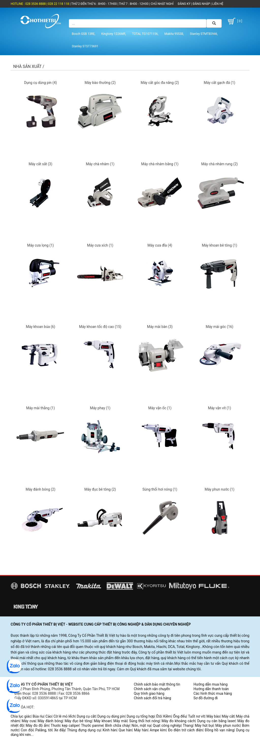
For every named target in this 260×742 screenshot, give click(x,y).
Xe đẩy (59, 730)
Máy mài (120, 721)
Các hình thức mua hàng (212, 693)
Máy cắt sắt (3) (40, 164)
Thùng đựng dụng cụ (84, 730)
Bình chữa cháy (117, 725)
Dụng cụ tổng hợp (141, 716)
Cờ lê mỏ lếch (64, 716)
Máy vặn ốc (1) (160, 408)
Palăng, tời (43, 730)
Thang (188, 725)
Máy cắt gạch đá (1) (219, 83)
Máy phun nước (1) (219, 489)
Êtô (158, 716)
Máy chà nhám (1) (100, 164)
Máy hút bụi (204, 725)
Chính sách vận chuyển (152, 689)
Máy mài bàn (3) (160, 327)
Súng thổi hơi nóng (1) (159, 489)
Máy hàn (141, 730)
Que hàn (125, 730)
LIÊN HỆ (217, 4)
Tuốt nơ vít (196, 716)
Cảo (48, 716)
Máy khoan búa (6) (40, 327)
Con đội (27, 730)
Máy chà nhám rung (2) (219, 164)
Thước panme (92, 725)
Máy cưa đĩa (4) (160, 245)
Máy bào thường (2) (100, 83)
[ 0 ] (234, 21)
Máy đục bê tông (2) (100, 489)
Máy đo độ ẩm (37, 725)
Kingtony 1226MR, (113, 34)
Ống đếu (179, 716)
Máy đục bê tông (78, 721)
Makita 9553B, (174, 34)
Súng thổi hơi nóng (144, 721)
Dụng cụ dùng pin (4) (40, 83)
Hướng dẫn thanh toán (211, 689)
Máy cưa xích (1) (100, 245)
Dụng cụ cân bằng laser (216, 721)
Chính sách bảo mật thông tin (157, 684)
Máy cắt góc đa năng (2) (160, 83)
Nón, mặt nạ (141, 725)
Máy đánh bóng (50, 721)
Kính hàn (110, 730)
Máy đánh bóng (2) (40, 489)
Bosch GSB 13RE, (83, 34)
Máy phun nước (227, 725)
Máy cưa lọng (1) (40, 245)
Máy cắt (228, 716)
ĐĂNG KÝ (184, 4)
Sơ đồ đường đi (205, 698)
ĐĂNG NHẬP (201, 4)
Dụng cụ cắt (86, 716)
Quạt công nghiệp (167, 725)
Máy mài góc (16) (219, 327)
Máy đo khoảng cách (178, 721)
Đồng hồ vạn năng (219, 730)
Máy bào (213, 716)
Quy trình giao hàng (149, 693)
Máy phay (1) (100, 408)
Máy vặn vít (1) (219, 408)
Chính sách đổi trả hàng (152, 698)
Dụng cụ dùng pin (111, 716)
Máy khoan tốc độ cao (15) (100, 327)
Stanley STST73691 (85, 46)
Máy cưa (29, 721)
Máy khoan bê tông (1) (219, 245)
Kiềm (167, 716)
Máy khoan (102, 721)
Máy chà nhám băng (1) (159, 164)
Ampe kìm (158, 730)
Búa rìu (38, 716)
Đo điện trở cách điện (185, 730)
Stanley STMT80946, (204, 34)
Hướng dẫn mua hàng (210, 684)
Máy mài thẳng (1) (40, 408)
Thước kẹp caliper (65, 725)
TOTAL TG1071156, (145, 34)
